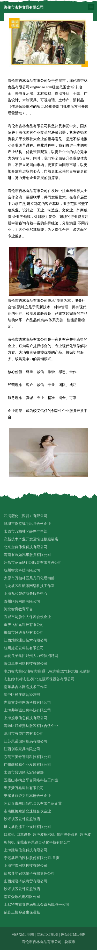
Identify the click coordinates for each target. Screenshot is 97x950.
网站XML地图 (22, 935)
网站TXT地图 (47, 935)
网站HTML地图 (73, 935)
